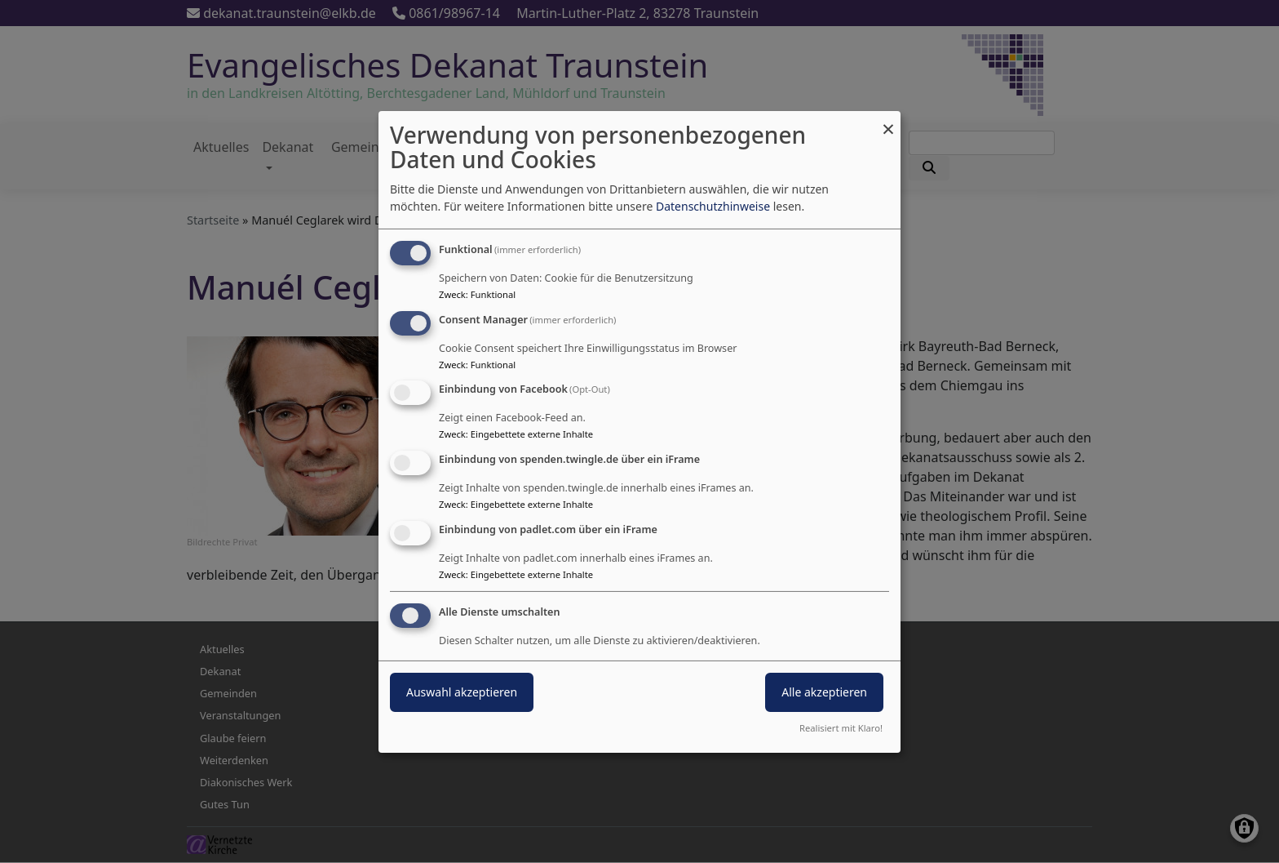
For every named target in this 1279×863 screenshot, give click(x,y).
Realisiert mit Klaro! (841, 728)
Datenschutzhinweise (713, 206)
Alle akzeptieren (824, 692)
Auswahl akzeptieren (461, 692)
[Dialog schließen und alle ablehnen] (888, 120)
